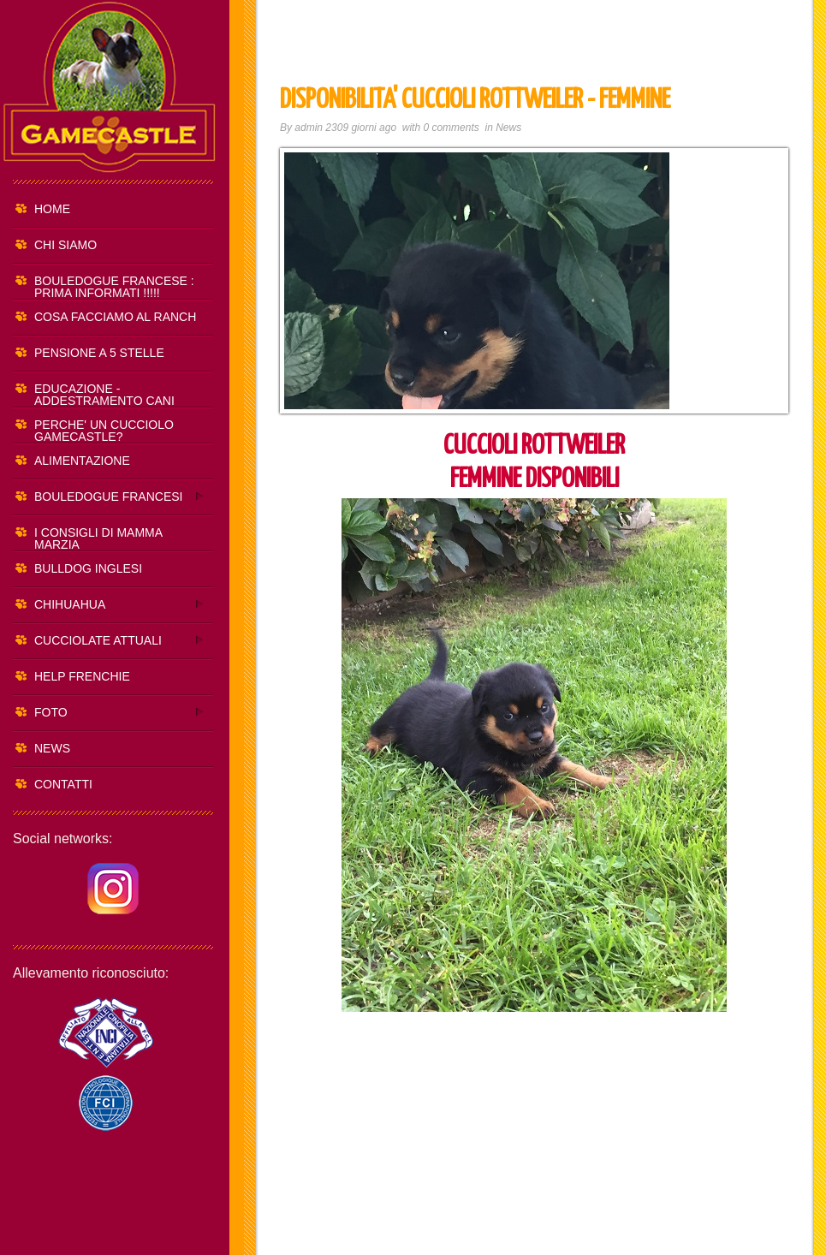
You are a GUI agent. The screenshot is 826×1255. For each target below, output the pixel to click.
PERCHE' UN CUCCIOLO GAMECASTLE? (104, 430)
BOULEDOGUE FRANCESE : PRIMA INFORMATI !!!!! (114, 287)
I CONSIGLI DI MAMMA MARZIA (98, 538)
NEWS (52, 748)
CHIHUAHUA (109, 604)
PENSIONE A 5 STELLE (99, 353)
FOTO (109, 712)
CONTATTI (63, 784)
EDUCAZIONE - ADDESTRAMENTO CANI (104, 394)
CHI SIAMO (65, 245)
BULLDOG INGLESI (88, 568)
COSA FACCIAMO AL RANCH (115, 317)
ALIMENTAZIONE (82, 460)
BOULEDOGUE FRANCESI (109, 496)
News (508, 128)
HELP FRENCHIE (82, 676)
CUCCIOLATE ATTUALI (109, 640)
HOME (52, 209)
